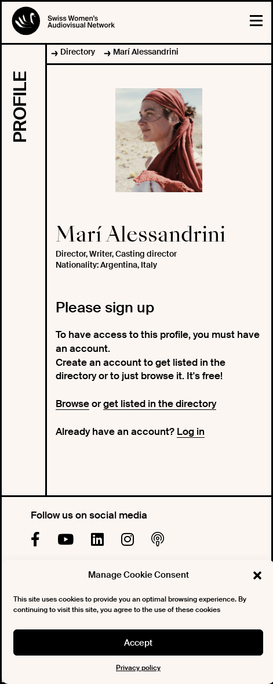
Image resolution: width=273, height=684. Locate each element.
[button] (257, 575)
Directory (77, 51)
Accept (138, 643)
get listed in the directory (159, 403)
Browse (72, 403)
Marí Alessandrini (146, 51)
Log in (191, 431)
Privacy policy (138, 667)
